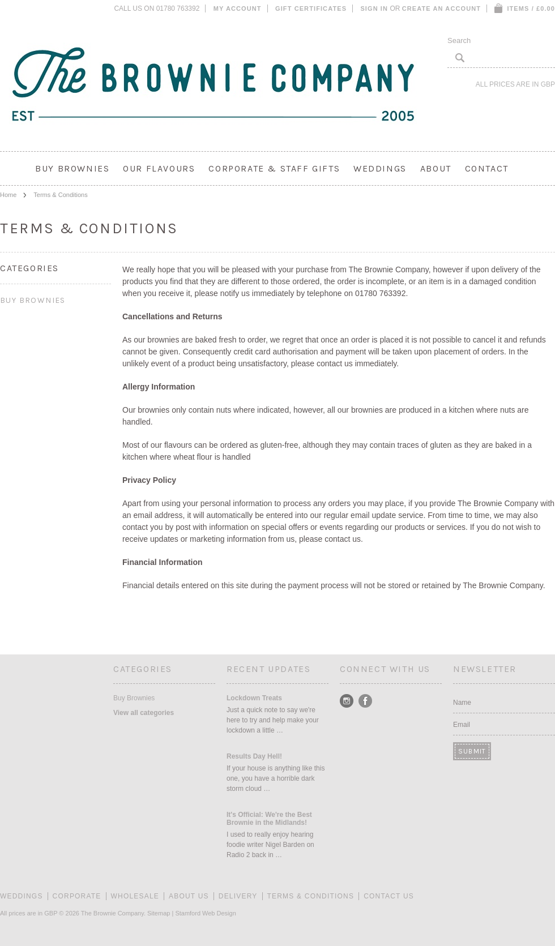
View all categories (143, 713)
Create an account (441, 8)
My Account (238, 8)
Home (8, 194)
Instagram (347, 701)
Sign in (374, 8)
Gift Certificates (311, 8)
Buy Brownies (72, 168)
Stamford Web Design (205, 913)
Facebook (365, 701)
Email (461, 725)
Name (462, 703)
